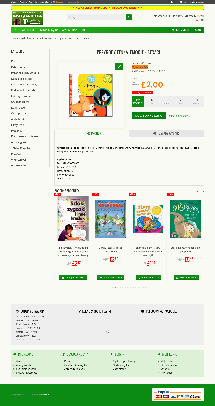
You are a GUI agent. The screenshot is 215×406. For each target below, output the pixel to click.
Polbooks (45, 394)
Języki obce (18, 107)
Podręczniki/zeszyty (23, 90)
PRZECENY (17, 154)
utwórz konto (73, 2)
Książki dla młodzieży (24, 84)
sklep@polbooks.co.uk (194, 2)
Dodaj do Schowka (181, 115)
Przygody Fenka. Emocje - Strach (72, 38)
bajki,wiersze (45, 38)
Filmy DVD (17, 125)
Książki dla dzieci (27, 38)
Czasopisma (18, 113)
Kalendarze (18, 67)
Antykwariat (18, 165)
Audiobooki (18, 119)
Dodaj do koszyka (148, 115)
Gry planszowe (20, 102)
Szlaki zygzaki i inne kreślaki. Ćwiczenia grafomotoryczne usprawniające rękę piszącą (91, 251)
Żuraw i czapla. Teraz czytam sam (129, 249)
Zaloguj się (60, 2)
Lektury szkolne (21, 96)
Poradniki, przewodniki (25, 73)
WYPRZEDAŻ (18, 159)
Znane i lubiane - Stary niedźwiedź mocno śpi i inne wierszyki (166, 251)
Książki (15, 61)
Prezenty (16, 130)
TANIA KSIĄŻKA (20, 148)
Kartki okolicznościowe (25, 136)
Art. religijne (18, 142)
